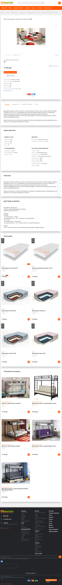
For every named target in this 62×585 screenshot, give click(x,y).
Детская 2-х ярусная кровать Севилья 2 (11, 403)
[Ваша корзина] (60, 183)
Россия (56, 54)
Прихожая (4, 8)
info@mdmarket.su (6, 528)
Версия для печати (54, 66)
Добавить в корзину (10, 72)
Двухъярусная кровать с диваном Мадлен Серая (44, 446)
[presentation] (9, 566)
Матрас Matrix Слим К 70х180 (9, 353)
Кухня (10, 8)
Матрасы (3, 266)
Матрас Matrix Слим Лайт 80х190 (10, 268)
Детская (27, 8)
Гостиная (40, 8)
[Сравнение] (60, 191)
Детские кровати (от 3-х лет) (7, 401)
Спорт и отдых (47, 8)
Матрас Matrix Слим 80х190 (38, 310)
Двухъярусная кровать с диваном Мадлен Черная (44, 403)
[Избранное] (60, 187)
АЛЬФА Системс (9, 583)
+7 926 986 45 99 (7, 519)
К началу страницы (31, 573)
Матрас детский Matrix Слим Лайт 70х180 (42, 268)
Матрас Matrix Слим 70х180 (38, 353)
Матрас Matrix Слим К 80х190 (9, 310)
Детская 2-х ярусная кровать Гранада (11, 446)
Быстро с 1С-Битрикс (49, 580)
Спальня (33, 8)
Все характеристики (8, 90)
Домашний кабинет (18, 8)
